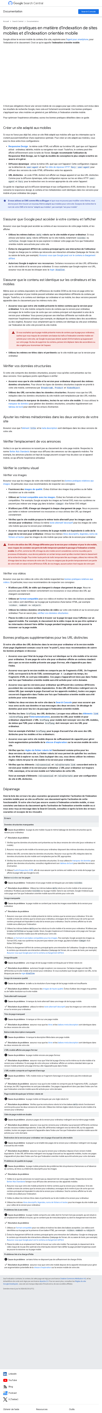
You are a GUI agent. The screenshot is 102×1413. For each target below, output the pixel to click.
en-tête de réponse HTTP (68, 167)
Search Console (88, 11)
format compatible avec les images (37, 497)
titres (50, 1025)
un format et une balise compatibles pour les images (35, 938)
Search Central (28, 3)
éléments (91, 713)
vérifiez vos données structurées (52, 613)
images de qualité (33, 489)
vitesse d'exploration (56, 742)
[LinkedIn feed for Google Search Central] (27, 1374)
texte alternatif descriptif (61, 523)
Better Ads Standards (19, 451)
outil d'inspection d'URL (23, 870)
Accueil (6, 21)
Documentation (12, 11)
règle (57, 269)
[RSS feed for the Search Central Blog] (27, 1387)
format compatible (29, 599)
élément (29, 428)
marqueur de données (18, 403)
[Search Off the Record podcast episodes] (27, 1393)
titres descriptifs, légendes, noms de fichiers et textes (45, 1202)
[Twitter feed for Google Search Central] (27, 1399)
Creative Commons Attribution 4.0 (73, 1279)
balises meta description (68, 1025)
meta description (49, 428)
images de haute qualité (53, 989)
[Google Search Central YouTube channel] (27, 1380)
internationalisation (40, 717)
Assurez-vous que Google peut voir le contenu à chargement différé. (35, 953)
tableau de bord (15, 407)
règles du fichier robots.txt (38, 750)
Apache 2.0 (44, 1281)
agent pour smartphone (77, 39)
